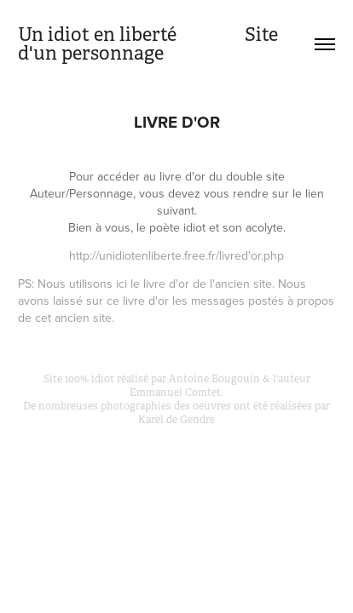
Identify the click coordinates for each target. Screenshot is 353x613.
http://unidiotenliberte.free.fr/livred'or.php (176, 255)
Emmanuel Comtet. (176, 392)
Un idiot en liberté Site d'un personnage (150, 44)
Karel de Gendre (176, 420)
